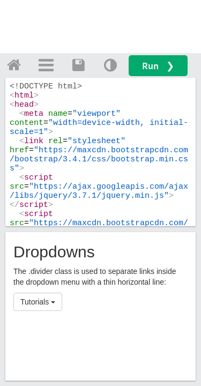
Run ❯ (158, 66)
